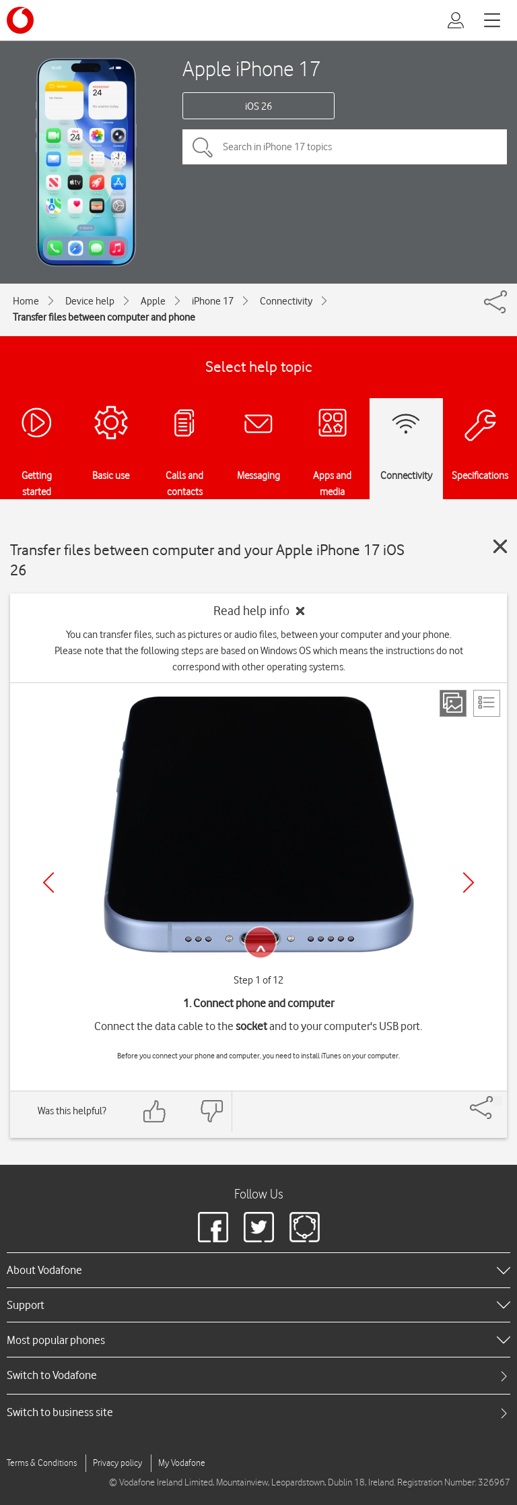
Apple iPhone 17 (251, 68)
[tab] (258, 1375)
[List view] (486, 703)
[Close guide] (500, 546)
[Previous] (48, 882)
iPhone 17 (213, 301)
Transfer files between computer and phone (104, 317)
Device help (89, 301)
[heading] (258, 1269)
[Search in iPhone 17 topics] (344, 146)
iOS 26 (258, 106)
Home (26, 301)
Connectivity (286, 301)
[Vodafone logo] (20, 20)
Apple (153, 301)
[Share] (497, 1101)
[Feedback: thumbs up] (154, 1111)
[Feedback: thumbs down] (211, 1111)
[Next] (468, 882)
